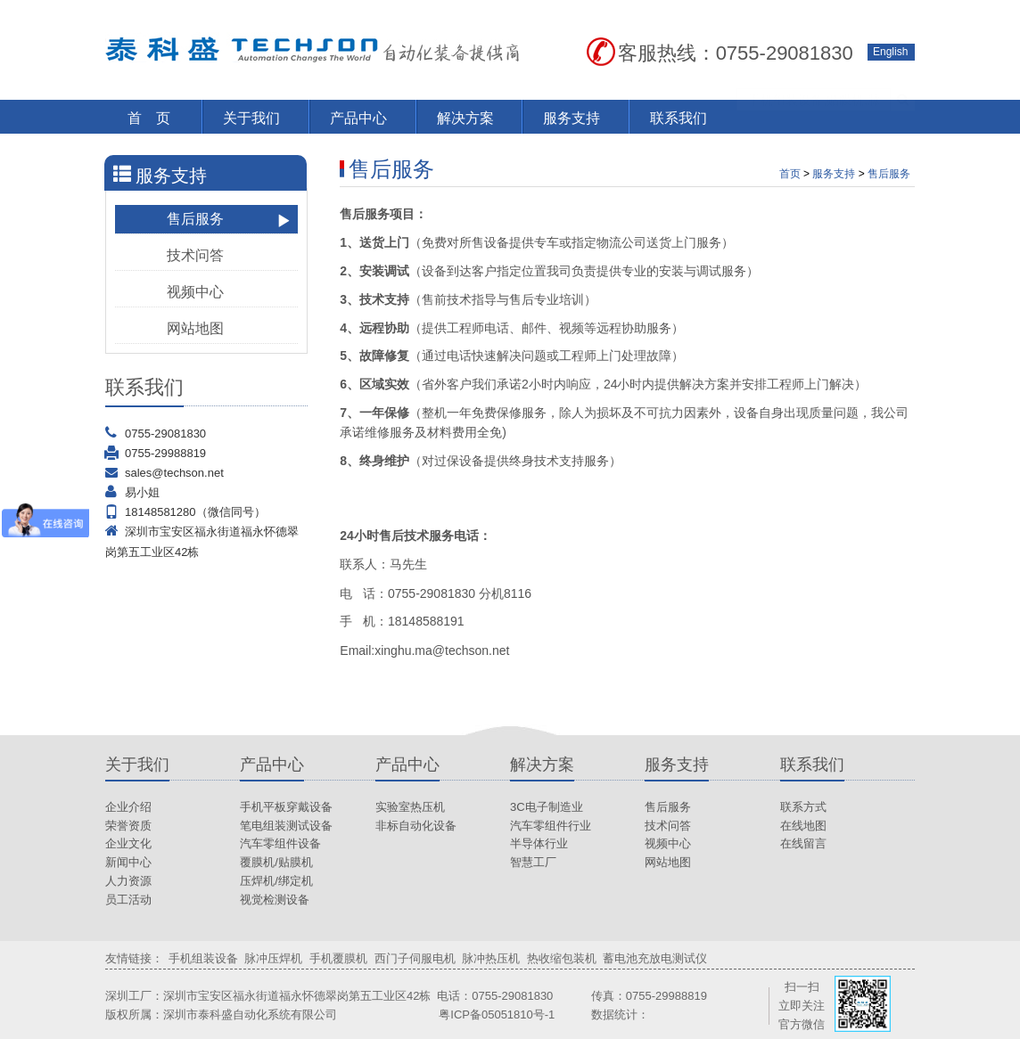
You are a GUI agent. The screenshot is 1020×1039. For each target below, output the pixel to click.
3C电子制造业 (546, 807)
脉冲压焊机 (273, 958)
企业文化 (128, 843)
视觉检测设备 (274, 899)
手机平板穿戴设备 (286, 807)
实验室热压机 (410, 807)
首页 (790, 174)
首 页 (149, 118)
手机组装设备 (203, 958)
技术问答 (229, 256)
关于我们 (251, 118)
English (890, 51)
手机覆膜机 (338, 958)
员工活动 (128, 899)
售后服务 (229, 219)
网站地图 (229, 329)
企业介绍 (128, 807)
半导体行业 (539, 843)
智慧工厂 (533, 862)
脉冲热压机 (491, 958)
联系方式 (803, 807)
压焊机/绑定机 (276, 881)
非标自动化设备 (416, 825)
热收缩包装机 (561, 958)
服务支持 (571, 118)
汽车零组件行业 (550, 825)
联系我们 (678, 118)
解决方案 (465, 118)
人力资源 (128, 881)
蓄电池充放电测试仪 (655, 958)
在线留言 (803, 843)
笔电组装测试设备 (286, 825)
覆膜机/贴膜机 (276, 862)
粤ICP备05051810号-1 (497, 1014)
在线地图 (803, 825)
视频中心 (229, 292)
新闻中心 (128, 862)
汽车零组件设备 (280, 843)
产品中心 (358, 118)
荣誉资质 (128, 825)
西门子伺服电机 (415, 958)
